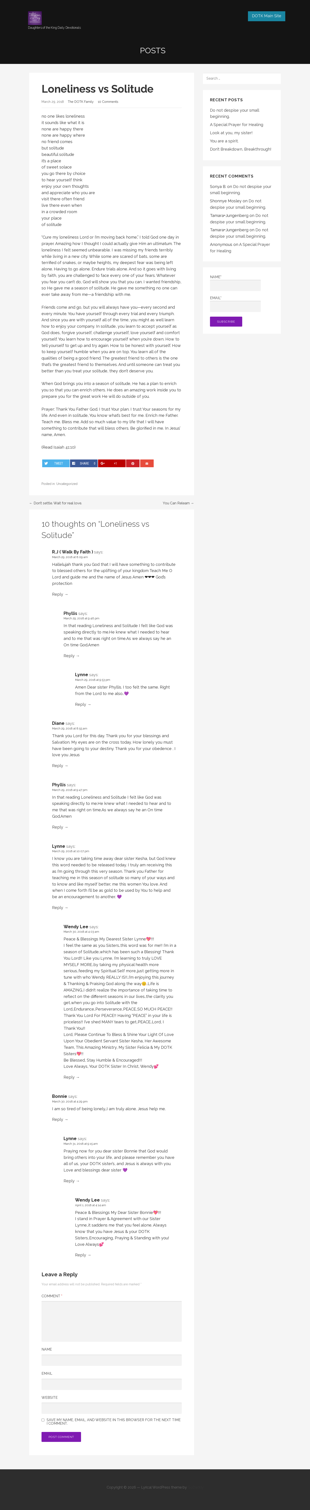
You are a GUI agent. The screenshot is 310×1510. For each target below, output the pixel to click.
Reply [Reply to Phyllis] (69, 655)
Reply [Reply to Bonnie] (57, 1119)
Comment (52, 1296)
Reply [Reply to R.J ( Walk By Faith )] (57, 594)
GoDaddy (196, 1487)
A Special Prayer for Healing (236, 124)
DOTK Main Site (266, 15)
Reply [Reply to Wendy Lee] (69, 1077)
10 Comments (108, 101)
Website (50, 1397)
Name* (235, 283)
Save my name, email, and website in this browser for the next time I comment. (114, 1421)
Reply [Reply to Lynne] (80, 704)
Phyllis (70, 613)
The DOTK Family (81, 101)
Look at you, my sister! (231, 132)
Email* (235, 304)
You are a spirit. (224, 141)
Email (47, 1373)
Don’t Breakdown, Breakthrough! (240, 149)
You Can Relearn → (178, 503)
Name (47, 1349)
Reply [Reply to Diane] (57, 765)
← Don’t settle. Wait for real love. (55, 503)
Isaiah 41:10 (63, 447)
